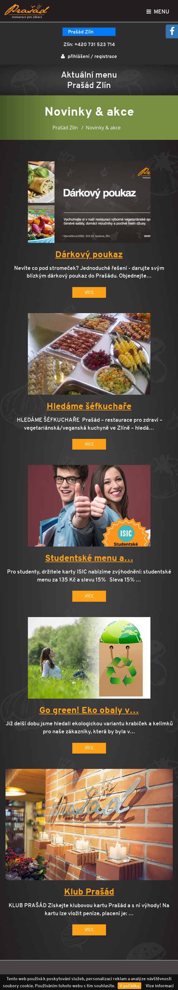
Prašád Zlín (80, 32)
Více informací (160, 985)
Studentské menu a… (89, 558)
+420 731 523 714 (94, 44)
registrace (105, 56)
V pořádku (129, 985)
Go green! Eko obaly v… (89, 710)
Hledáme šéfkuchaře (89, 406)
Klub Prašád (89, 891)
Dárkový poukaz (89, 254)
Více (89, 292)
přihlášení (78, 56)
